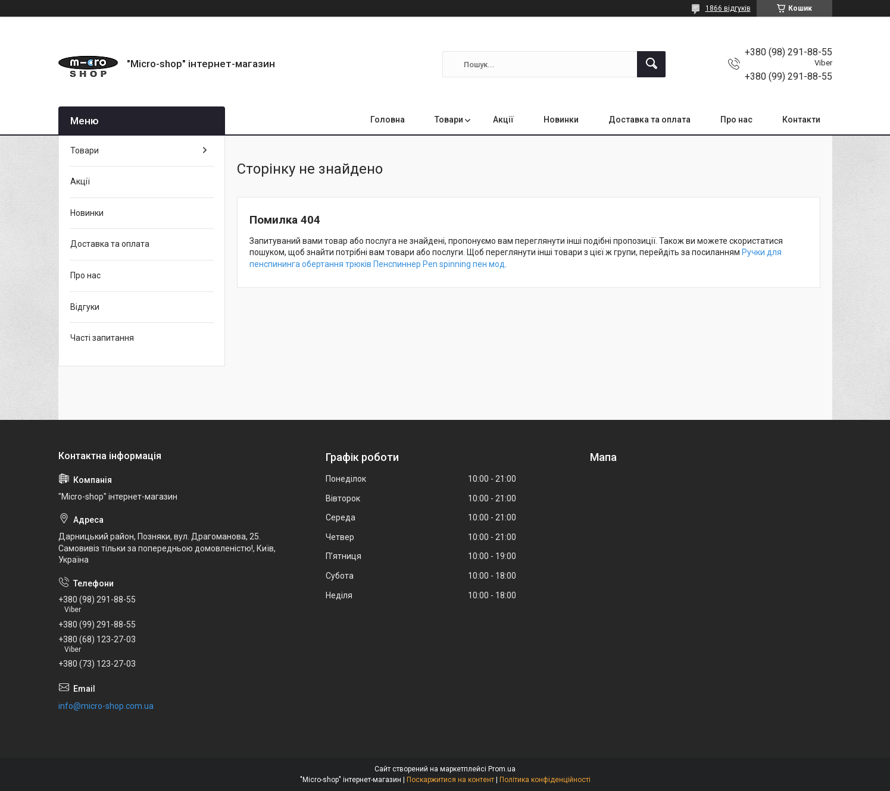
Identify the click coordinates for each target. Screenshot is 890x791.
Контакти (801, 119)
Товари (449, 119)
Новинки (561, 119)
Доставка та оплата (649, 119)
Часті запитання (102, 338)
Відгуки (84, 307)
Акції (503, 119)
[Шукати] (651, 64)
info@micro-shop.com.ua (106, 706)
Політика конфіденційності (545, 780)
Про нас (736, 119)
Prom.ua (502, 769)
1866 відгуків (728, 8)
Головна (387, 119)
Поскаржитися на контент (450, 780)
